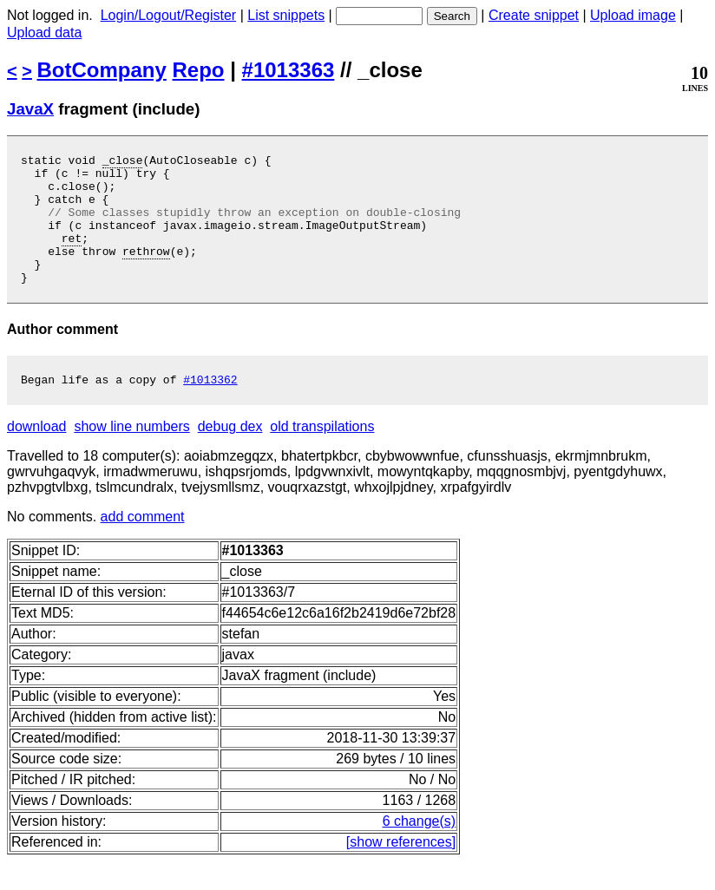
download (37, 455)
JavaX (30, 109)
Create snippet (534, 15)
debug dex (230, 455)
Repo (199, 70)
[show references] (401, 870)
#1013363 (288, 70)
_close (122, 162)
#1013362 (210, 408)
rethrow (146, 271)
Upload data (44, 32)
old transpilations (322, 455)
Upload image (633, 15)
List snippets (286, 15)
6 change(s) (419, 849)
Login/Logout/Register (169, 15)
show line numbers (131, 455)
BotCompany (102, 70)
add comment (143, 545)
